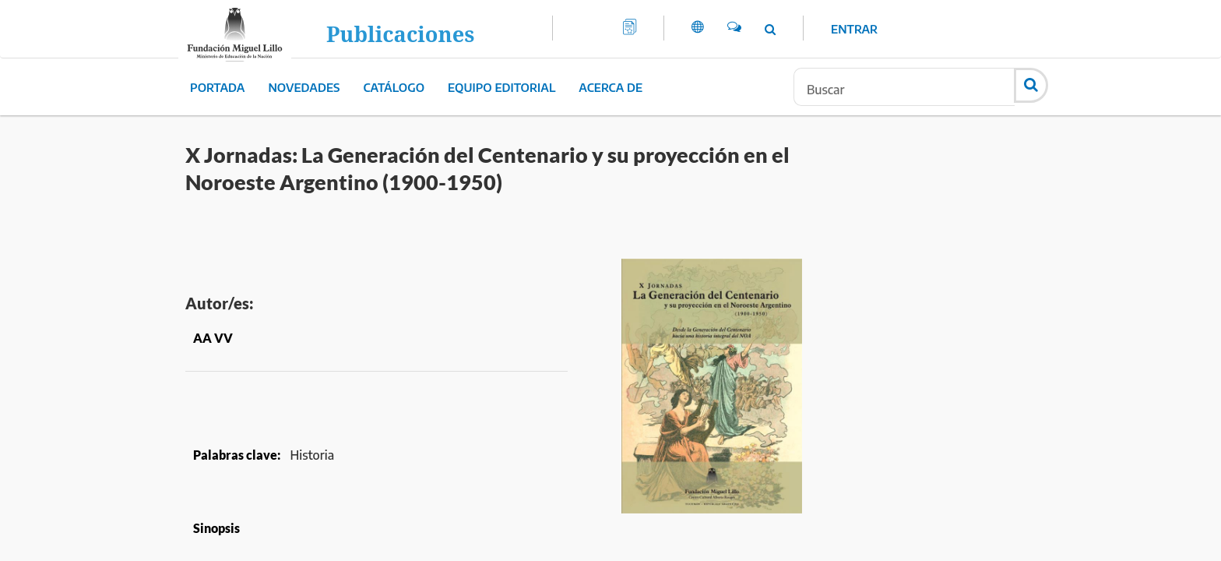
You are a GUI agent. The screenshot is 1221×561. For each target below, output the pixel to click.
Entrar (854, 29)
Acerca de (610, 87)
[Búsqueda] (904, 87)
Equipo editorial (501, 87)
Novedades (304, 87)
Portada (217, 87)
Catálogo (394, 87)
